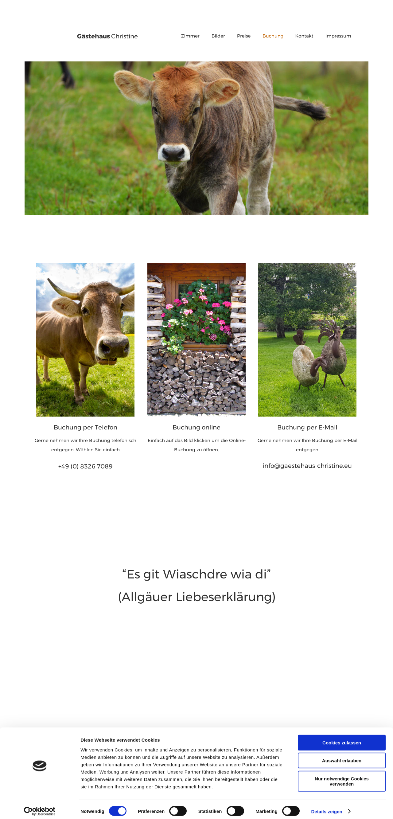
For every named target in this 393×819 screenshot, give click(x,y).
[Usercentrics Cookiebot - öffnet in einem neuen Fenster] (40, 807)
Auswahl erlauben (341, 756)
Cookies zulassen (341, 738)
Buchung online (196, 424)
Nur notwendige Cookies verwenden (342, 776)
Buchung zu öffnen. (196, 447)
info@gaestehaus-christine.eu (307, 462)
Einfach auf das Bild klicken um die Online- (197, 438)
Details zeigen (326, 806)
